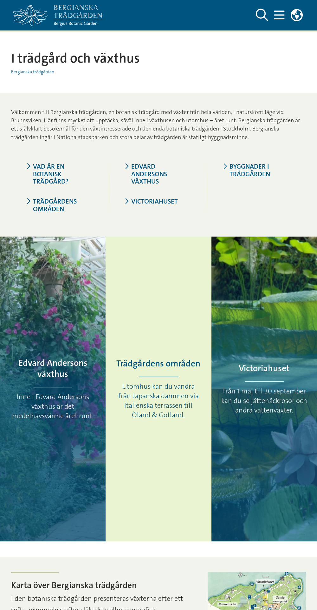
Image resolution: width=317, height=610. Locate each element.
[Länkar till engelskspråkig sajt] (297, 15)
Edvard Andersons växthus (146, 174)
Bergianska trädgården (32, 72)
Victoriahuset (151, 201)
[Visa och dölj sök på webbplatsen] (262, 15)
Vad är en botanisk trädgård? (47, 174)
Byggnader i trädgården (246, 170)
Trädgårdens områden (51, 205)
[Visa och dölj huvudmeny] (279, 15)
